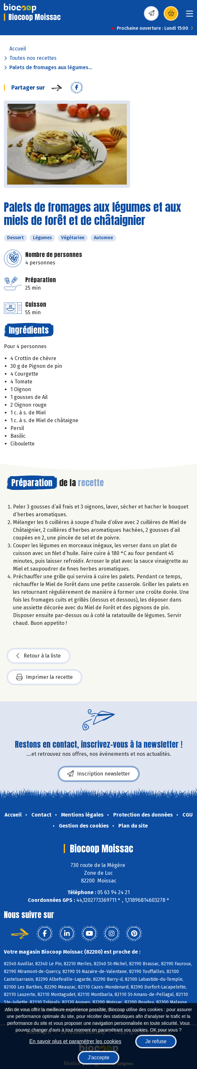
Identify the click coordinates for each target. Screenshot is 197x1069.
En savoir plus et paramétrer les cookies (75, 1041)
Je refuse (156, 1041)
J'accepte (98, 1057)
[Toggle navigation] (189, 16)
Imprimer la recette (44, 677)
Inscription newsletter (98, 774)
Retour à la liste (38, 656)
